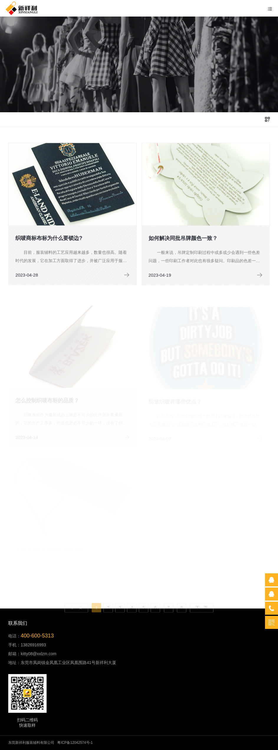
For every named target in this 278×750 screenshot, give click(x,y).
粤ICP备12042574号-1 (75, 743)
